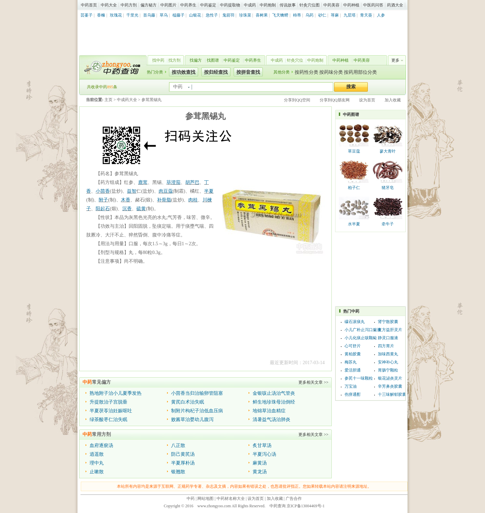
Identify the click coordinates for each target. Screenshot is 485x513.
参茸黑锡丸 (151, 99)
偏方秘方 (148, 5)
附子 (103, 199)
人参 (381, 15)
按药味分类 (331, 72)
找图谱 (213, 60)
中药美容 (331, 5)
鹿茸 (143, 182)
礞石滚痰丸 (355, 321)
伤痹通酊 (353, 394)
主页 (108, 99)
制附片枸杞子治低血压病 (197, 410)
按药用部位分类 (360, 72)
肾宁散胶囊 (388, 321)
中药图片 (168, 5)
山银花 (195, 15)
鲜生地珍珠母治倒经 (274, 402)
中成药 (250, 5)
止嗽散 (97, 471)
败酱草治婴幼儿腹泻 (192, 419)
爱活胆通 (353, 370)
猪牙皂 (388, 187)
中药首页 (89, 5)
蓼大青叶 (388, 151)
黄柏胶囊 (353, 354)
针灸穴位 (295, 60)
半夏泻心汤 (264, 454)
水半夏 (354, 224)
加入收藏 (393, 100)
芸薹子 (86, 15)
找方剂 (174, 60)
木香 (125, 199)
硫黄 (141, 208)
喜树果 (262, 15)
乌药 (309, 15)
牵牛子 (388, 224)
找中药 (158, 60)
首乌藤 (149, 15)
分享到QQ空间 (297, 100)
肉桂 (193, 199)
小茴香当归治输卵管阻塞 (197, 393)
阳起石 (103, 208)
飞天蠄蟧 (280, 15)
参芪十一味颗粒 (359, 378)
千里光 (132, 15)
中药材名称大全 (231, 498)
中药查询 (111, 67)
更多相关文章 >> (313, 382)
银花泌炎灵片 (390, 378)
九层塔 (350, 15)
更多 (395, 60)
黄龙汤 (260, 471)
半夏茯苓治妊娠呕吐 (111, 410)
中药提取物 (230, 5)
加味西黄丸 (388, 354)
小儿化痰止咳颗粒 (361, 337)
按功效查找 (183, 72)
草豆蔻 (354, 151)
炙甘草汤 (262, 445)
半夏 (209, 191)
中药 (191, 498)
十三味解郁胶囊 (392, 394)
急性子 (212, 15)
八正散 (178, 445)
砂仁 (322, 15)
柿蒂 (297, 15)
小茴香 (103, 191)
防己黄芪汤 (183, 454)
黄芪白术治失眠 (187, 402)
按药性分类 (306, 72)
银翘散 (178, 471)
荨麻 (335, 15)
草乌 (164, 15)
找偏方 (196, 60)
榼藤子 (178, 15)
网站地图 (205, 498)
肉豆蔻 (166, 191)
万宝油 (351, 386)
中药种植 (351, 5)
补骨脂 (164, 199)
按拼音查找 (248, 72)
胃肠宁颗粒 (388, 370)
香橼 (101, 15)
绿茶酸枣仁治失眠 (108, 419)
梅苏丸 (351, 362)
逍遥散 (97, 454)
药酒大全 (395, 5)
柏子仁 (354, 187)
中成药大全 (127, 99)
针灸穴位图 (309, 5)
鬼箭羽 (228, 15)
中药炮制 (268, 5)
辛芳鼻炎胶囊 (390, 386)
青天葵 (366, 15)
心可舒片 (353, 346)
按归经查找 (216, 72)
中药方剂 (129, 5)
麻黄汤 (260, 463)
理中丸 (97, 463)
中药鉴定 (208, 5)
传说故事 (288, 5)
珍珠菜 (245, 15)
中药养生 (188, 5)
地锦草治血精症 (269, 410)
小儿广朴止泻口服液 (363, 329)
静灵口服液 (388, 337)
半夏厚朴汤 (183, 463)
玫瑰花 (116, 15)
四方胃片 (386, 346)
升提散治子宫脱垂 (108, 402)
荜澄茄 (173, 182)
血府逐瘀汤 (101, 445)
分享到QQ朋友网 (335, 100)
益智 (131, 191)
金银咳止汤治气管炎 (274, 393)
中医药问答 (373, 5)
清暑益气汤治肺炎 (271, 419)
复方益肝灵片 (390, 329)
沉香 (127, 208)
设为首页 (367, 100)
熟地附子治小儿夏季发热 (115, 393)
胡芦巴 (192, 182)
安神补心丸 (388, 362)
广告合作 (294, 498)
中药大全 (109, 5)
